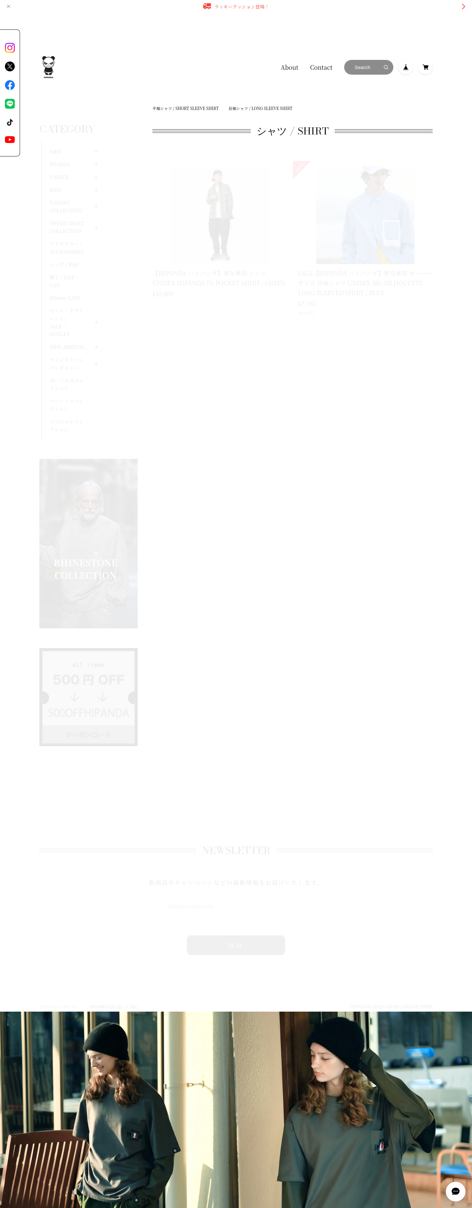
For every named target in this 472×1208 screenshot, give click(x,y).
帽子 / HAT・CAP (64, 263)
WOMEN (59, 146)
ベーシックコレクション (66, 387)
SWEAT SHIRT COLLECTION (66, 209)
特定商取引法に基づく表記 (113, 993)
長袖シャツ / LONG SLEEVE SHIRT (260, 108)
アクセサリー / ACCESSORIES (66, 230)
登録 (236, 932)
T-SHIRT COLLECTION (65, 188)
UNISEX (59, 159)
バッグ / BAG (64, 246)
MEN (55, 133)
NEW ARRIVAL (67, 329)
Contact (321, 67)
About (289, 67)
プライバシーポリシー (58, 993)
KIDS (55, 172)
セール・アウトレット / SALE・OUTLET (66, 304)
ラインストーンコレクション (66, 345)
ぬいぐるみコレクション (66, 366)
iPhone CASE (65, 280)
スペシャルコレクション (66, 407)
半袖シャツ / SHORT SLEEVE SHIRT (185, 108)
